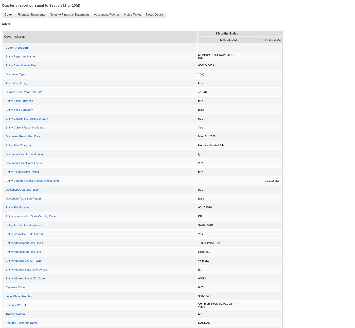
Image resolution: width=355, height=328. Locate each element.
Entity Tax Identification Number (26, 225)
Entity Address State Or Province (26, 269)
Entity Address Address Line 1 (24, 242)
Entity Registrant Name (20, 56)
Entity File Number (17, 207)
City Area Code (15, 287)
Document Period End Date (23, 136)
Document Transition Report (23, 198)
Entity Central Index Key (21, 65)
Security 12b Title (16, 305)
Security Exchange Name (22, 322)
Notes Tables (131, 15)
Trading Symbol (15, 313)
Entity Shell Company (19, 109)
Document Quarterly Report (23, 189)
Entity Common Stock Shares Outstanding (32, 180)
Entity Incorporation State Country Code (31, 216)
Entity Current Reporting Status (25, 127)
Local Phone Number (19, 296)
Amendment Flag (16, 83)
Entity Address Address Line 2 (24, 251)
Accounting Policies (105, 15)
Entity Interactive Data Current (25, 234)
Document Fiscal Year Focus (24, 163)
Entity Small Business (19, 100)
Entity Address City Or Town (23, 260)
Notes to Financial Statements (68, 15)
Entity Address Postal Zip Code (25, 278)
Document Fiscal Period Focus (25, 154)
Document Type (15, 74)
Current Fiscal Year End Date (24, 92)
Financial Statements (30, 15)
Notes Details (153, 15)
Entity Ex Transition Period (22, 171)
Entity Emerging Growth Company (27, 118)
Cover (7, 15)
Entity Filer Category (18, 145)
